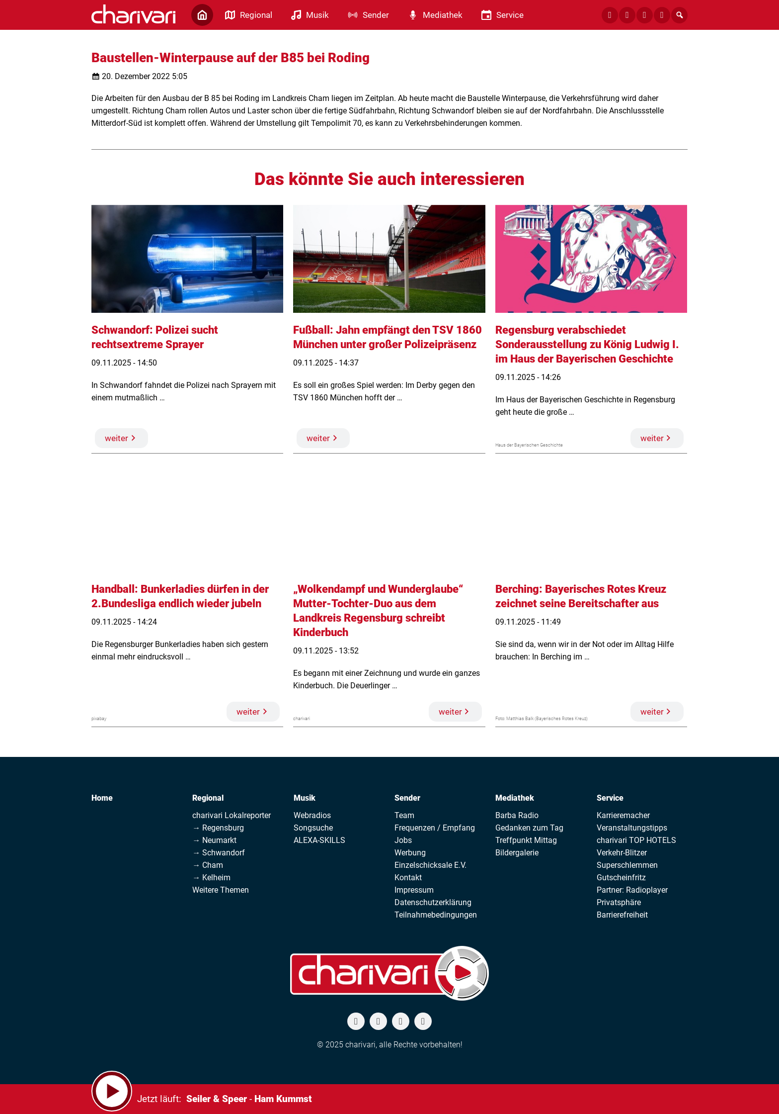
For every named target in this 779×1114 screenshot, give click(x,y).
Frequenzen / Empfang (434, 828)
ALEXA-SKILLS (319, 840)
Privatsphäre (619, 902)
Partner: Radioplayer (632, 890)
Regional (208, 798)
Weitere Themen (220, 890)
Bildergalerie (517, 852)
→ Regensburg (218, 828)
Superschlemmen (627, 865)
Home (102, 798)
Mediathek (514, 798)
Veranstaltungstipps (632, 828)
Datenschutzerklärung (432, 902)
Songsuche (313, 828)
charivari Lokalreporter (231, 815)
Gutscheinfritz (621, 877)
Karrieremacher (623, 815)
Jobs (403, 840)
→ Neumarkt (214, 840)
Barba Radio (517, 815)
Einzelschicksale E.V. (430, 865)
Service (610, 798)
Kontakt (408, 877)
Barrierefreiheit (622, 915)
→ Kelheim (211, 877)
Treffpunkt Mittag (526, 840)
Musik (304, 798)
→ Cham (207, 865)
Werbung (410, 852)
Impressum (414, 890)
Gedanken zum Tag (529, 828)
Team (404, 815)
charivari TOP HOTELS (636, 840)
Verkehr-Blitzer (622, 852)
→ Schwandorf (218, 852)
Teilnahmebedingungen (435, 915)
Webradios (312, 815)
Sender (407, 798)
